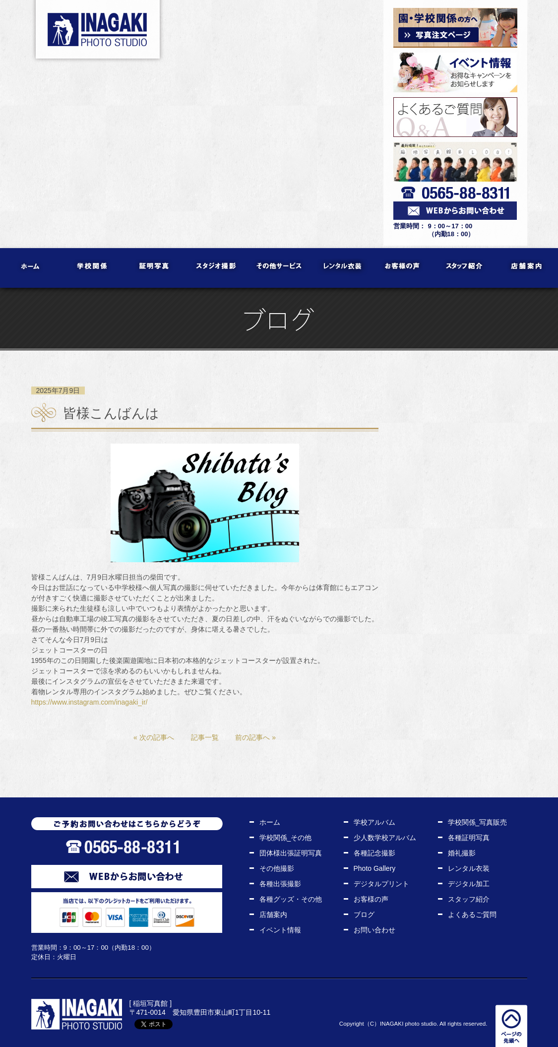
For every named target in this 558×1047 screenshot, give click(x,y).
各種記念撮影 (374, 853)
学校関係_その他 (285, 838)
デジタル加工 (469, 884)
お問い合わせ (374, 930)
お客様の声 (403, 268)
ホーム (31, 268)
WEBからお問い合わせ (126, 876)
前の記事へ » (255, 737)
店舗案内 (527, 268)
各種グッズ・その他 (290, 899)
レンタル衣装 (341, 268)
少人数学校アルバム (385, 838)
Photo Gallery (375, 868)
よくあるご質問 (472, 914)
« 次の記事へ (153, 737)
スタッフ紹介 (465, 268)
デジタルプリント (381, 884)
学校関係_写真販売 (477, 822)
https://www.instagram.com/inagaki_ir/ (89, 702)
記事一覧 (205, 737)
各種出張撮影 (280, 884)
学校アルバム (374, 822)
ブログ (364, 914)
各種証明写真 (469, 838)
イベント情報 (280, 930)
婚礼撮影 (462, 853)
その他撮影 (276, 868)
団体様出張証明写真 (290, 853)
